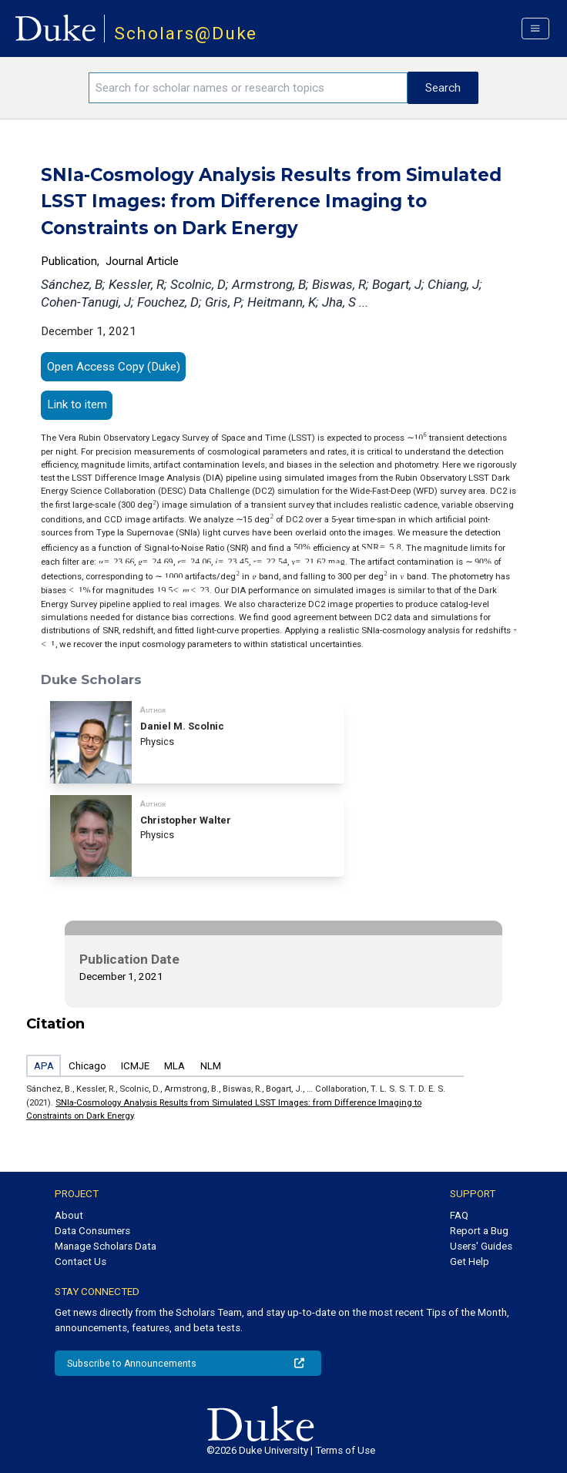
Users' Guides (481, 1246)
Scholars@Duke (186, 33)
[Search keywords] (248, 87)
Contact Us (80, 1261)
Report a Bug (479, 1230)
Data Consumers (92, 1230)
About (69, 1215)
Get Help (469, 1261)
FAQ (459, 1215)
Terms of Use (345, 1450)
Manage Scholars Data (105, 1246)
